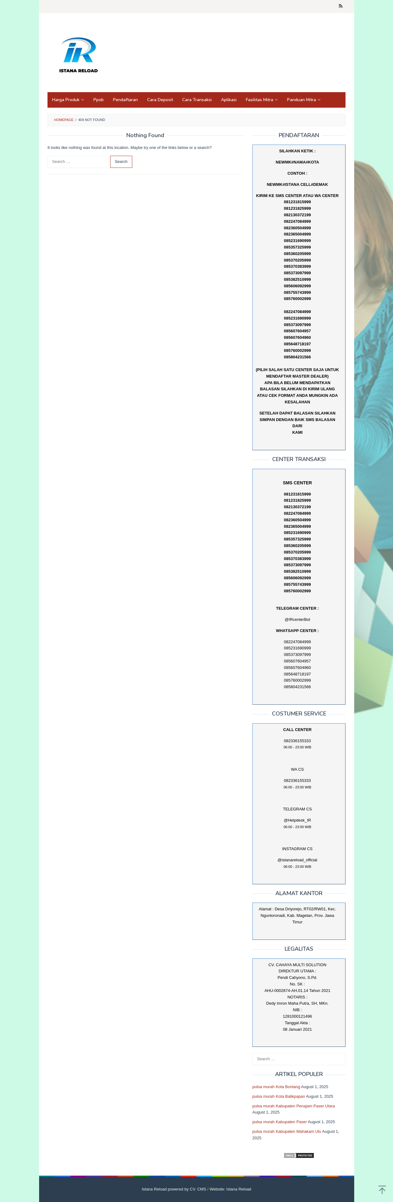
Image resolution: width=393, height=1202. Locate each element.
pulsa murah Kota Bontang (276, 1086)
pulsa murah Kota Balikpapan (278, 1096)
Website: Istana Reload (230, 1189)
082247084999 (297, 311)
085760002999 (297, 350)
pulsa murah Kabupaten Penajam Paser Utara (293, 1106)
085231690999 (297, 318)
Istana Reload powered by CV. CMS (174, 1189)
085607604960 (297, 337)
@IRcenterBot (297, 619)
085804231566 (297, 357)
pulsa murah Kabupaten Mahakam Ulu (286, 1131)
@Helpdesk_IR (297, 820)
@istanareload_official (297, 860)
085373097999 (297, 324)
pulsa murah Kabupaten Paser (279, 1121)
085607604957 (297, 331)
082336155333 (297, 780)
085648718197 (297, 344)
